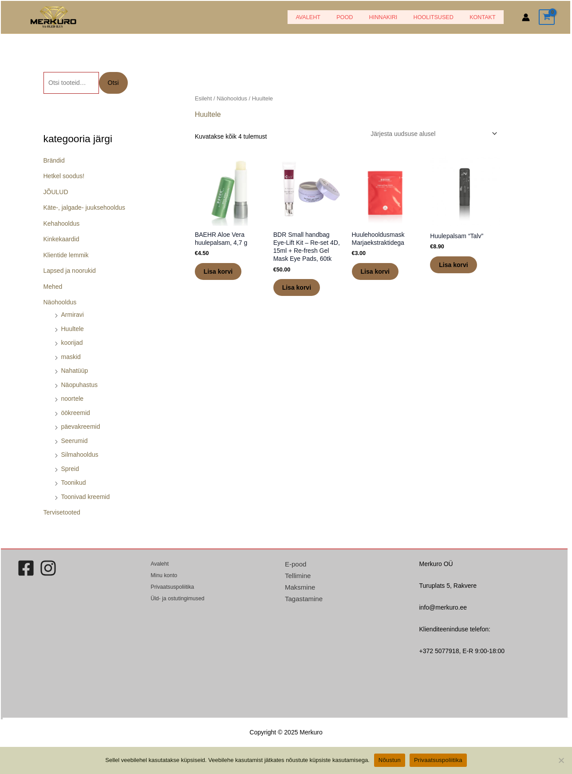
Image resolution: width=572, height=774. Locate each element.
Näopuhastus (79, 384)
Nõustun (390, 760)
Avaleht (330, 17)
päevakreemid (80, 426)
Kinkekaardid (61, 239)
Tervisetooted (61, 512)
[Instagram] (48, 568)
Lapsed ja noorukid (69, 270)
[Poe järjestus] (433, 133)
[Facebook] (26, 568)
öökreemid (75, 412)
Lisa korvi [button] (218, 271)
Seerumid (74, 440)
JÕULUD (55, 191)
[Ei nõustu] (560, 760)
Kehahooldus (61, 223)
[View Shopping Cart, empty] (547, 17)
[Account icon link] (526, 17)
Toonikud (73, 482)
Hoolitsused (441, 17)
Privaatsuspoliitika (172, 587)
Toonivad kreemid (85, 496)
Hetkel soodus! (64, 176)
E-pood (295, 564)
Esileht (203, 98)
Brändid (54, 160)
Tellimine (298, 575)
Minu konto (164, 575)
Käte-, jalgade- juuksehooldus (84, 207)
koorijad (72, 342)
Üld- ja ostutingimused (177, 598)
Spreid (70, 468)
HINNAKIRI (395, 17)
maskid (71, 356)
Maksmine (300, 587)
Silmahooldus (80, 454)
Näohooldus (60, 302)
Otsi (113, 82)
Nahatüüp (74, 370)
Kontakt (485, 17)
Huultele (72, 328)
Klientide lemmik (66, 255)
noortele (72, 398)
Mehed (53, 286)
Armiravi (72, 314)
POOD (362, 17)
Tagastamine (304, 598)
